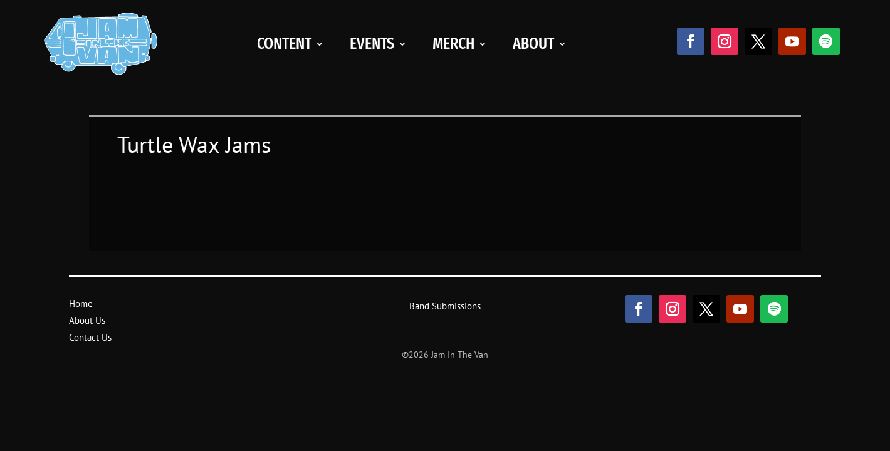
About (533, 43)
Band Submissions (445, 306)
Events (372, 43)
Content (284, 43)
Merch (453, 43)
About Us (87, 320)
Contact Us (90, 337)
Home (81, 303)
